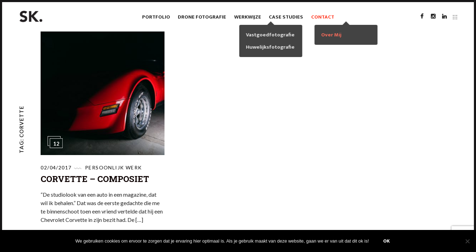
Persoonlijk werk (113, 167)
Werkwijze (247, 17)
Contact (322, 17)
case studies (286, 17)
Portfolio (156, 17)
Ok (386, 241)
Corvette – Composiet (95, 178)
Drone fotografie (202, 17)
